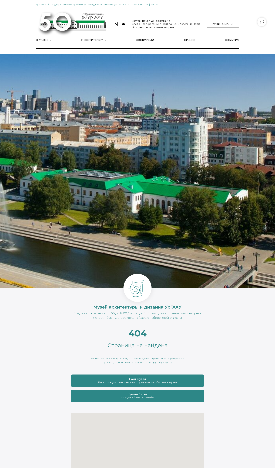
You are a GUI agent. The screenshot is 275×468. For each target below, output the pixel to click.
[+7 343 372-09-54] (117, 24)
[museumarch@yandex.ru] (123, 24)
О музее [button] (42, 40)
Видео (189, 40)
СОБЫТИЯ (232, 40)
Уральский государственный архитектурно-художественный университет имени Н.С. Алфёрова (97, 4)
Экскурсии (145, 40)
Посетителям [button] (92, 40)
